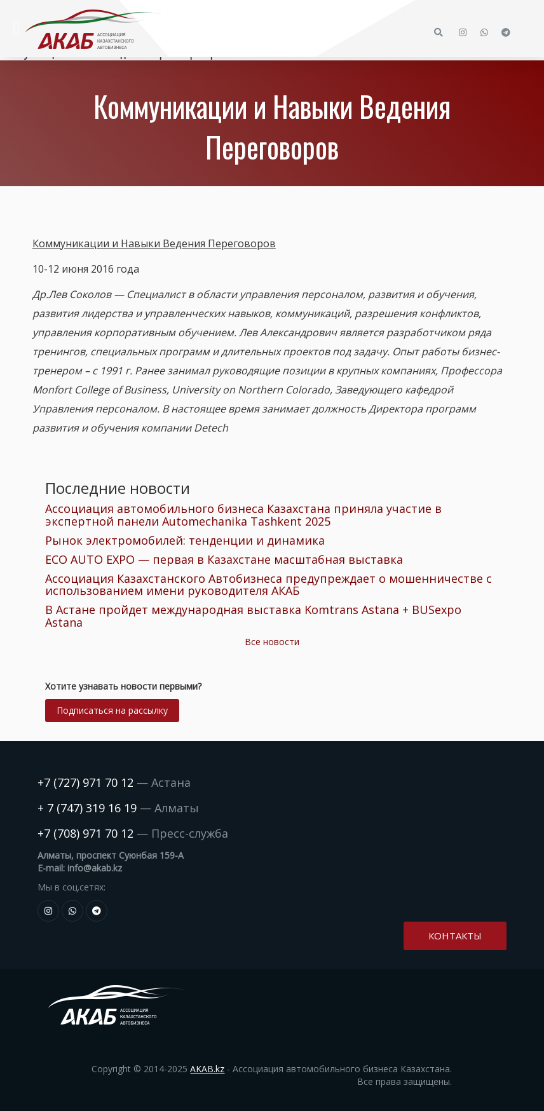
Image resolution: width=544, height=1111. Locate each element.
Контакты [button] (455, 935)
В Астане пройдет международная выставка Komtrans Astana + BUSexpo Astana (253, 616)
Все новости (272, 642)
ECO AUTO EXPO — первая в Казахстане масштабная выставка (224, 559)
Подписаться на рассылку (112, 710)
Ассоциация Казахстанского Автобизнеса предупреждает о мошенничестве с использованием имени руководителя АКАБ (268, 585)
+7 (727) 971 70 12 (85, 782)
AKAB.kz (207, 1069)
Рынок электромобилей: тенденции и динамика (185, 540)
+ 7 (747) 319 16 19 (87, 807)
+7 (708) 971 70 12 (85, 833)
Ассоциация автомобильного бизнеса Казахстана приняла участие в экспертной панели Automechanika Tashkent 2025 (243, 515)
